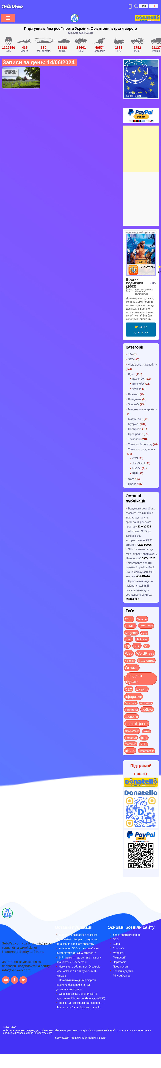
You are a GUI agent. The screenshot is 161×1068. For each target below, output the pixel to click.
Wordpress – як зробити (142, 364)
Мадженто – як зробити (142, 409)
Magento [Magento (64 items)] (131, 632)
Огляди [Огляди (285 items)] (132, 667)
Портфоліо (135, 429)
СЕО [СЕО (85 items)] (128, 689)
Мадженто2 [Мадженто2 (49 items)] (146, 660)
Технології (134, 439)
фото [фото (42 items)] (144, 737)
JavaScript (138, 463)
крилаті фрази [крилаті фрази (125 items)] (136, 723)
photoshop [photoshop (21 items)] (142, 639)
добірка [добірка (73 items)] (147, 709)
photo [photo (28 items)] (128, 639)
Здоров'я (133, 404)
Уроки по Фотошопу (140, 444)
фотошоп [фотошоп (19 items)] (130, 744)
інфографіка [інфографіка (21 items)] (146, 751)
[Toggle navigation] (8, 18)
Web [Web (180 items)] (129, 653)
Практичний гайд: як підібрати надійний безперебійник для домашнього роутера (76, 984)
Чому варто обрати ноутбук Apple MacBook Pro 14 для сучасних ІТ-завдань (78, 971)
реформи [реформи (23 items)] (131, 737)
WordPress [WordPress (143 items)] (145, 653)
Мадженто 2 (135, 419)
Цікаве (132, 484)
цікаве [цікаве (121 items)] (130, 750)
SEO (131, 359)
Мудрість (133, 424)
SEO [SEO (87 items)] (137, 646)
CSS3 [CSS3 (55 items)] (129, 619)
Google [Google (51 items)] (142, 619)
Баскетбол (138, 378)
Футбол (137, 388)
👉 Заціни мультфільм (141, 329)
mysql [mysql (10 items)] (144, 633)
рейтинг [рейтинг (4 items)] (146, 731)
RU (144, 6)
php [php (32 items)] (127, 646)
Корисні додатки (123, 971)
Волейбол (138, 383)
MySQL (136, 468)
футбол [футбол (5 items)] (143, 744)
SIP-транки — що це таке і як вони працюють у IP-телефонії (141, 553)
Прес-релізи (135, 434)
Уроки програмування (141, 449)
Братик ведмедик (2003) (134, 282)
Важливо (133, 394)
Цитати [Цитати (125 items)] (142, 689)
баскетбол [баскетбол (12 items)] (131, 703)
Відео (131, 374)
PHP (135, 473)
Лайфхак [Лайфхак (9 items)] (130, 660)
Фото (131, 479)
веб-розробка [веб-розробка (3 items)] (146, 703)
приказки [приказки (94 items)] (132, 730)
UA (153, 6)
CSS (135, 458)
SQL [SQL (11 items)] (146, 646)
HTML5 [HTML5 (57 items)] (130, 626)
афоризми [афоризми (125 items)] (133, 696)
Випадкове (135, 399)
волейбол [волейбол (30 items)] (131, 709)
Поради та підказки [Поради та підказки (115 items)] (133, 678)
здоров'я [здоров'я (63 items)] (131, 716)
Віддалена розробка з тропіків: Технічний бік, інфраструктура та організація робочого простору (140, 517)
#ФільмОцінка (121, 975)
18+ (130, 354)
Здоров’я (118, 948)
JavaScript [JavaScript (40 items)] (146, 626)
